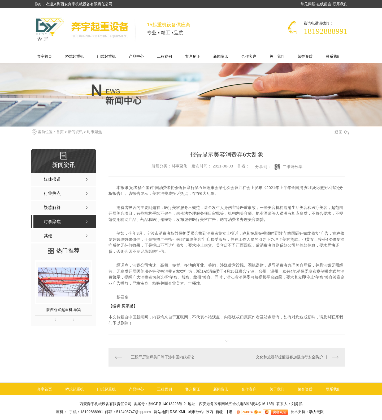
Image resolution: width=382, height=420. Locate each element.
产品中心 (136, 56)
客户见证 (192, 56)
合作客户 (248, 56)
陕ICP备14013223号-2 (167, 404)
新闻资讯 (220, 56)
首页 (60, 132)
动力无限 (316, 412)
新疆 (219, 412)
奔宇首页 (44, 56)
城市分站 (195, 412)
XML (183, 412)
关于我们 (277, 56)
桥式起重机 (74, 56)
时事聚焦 (94, 132)
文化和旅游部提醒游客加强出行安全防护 (289, 357)
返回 (342, 132)
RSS (174, 412)
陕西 (209, 412)
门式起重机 (106, 56)
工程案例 (164, 56)
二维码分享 (292, 166)
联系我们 (340, 4)
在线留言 (323, 4)
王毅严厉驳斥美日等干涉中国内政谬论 (162, 357)
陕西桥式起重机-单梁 (63, 310)
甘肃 (228, 412)
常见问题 (308, 4)
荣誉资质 (305, 56)
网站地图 (161, 412)
